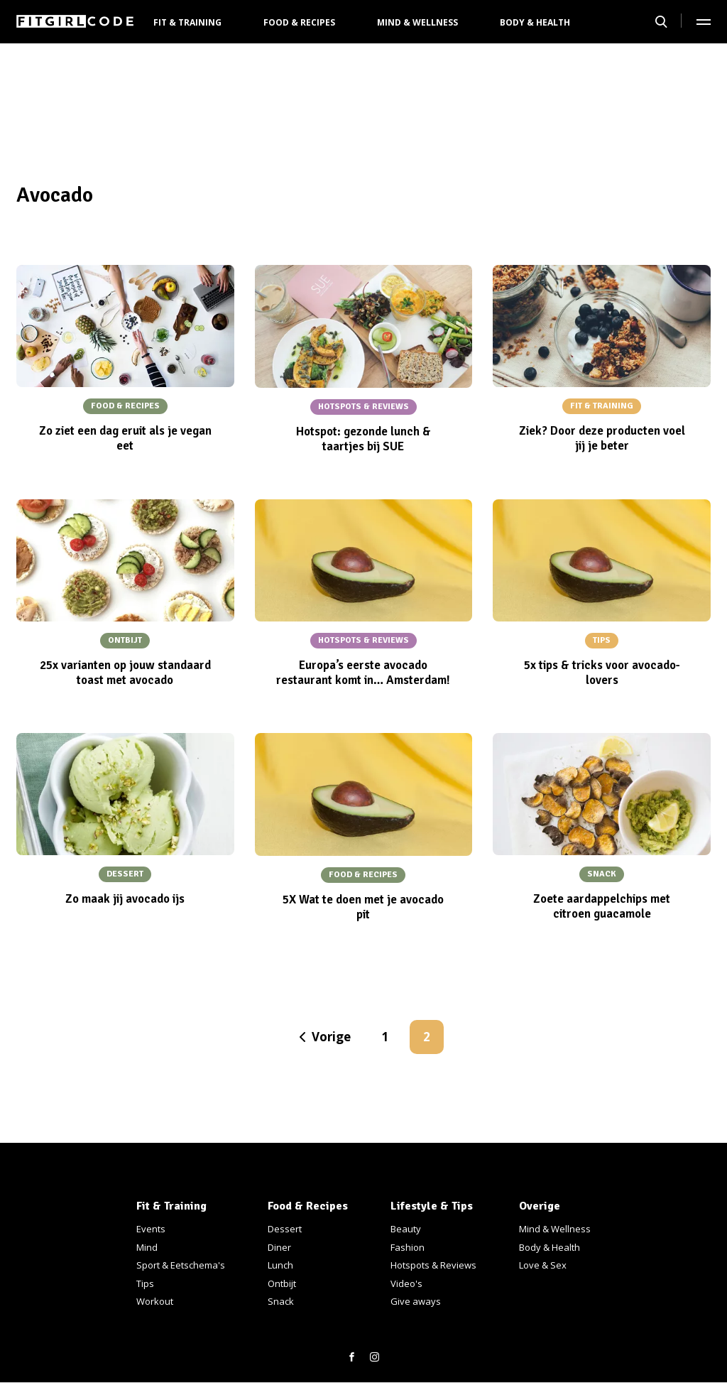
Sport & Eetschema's (180, 1265)
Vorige (331, 1036)
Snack (281, 1301)
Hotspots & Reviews (433, 1265)
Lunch (280, 1265)
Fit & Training (187, 22)
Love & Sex (543, 1265)
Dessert (285, 1228)
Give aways (415, 1301)
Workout (154, 1301)
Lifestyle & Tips (431, 1206)
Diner (279, 1247)
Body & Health (535, 22)
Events (150, 1228)
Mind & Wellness (417, 22)
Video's (406, 1283)
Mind (147, 1247)
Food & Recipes (299, 22)
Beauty (405, 1228)
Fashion (407, 1247)
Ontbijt (282, 1283)
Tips (145, 1283)
